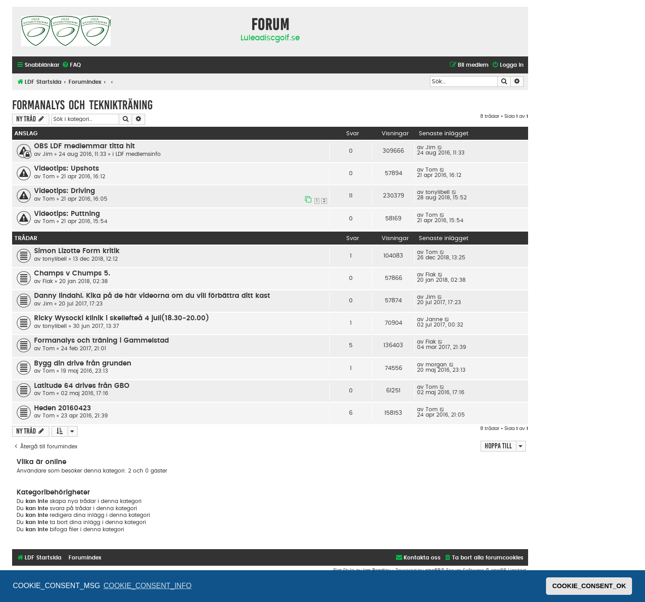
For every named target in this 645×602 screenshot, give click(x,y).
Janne (434, 319)
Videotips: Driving (64, 191)
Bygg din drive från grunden (82, 363)
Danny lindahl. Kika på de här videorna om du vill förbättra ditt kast (152, 295)
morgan (436, 364)
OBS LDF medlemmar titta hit (84, 146)
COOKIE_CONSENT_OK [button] (589, 585)
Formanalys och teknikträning (82, 105)
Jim (47, 154)
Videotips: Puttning (67, 214)
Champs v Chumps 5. (72, 273)
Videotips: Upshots (66, 168)
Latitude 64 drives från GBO (81, 386)
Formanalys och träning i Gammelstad (101, 340)
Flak (48, 281)
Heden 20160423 (62, 408)
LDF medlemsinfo (138, 154)
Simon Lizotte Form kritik (77, 251)
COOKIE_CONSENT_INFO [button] (147, 585)
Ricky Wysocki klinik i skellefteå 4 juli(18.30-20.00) (121, 318)
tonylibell (438, 192)
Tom (49, 176)
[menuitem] (71, 65)
